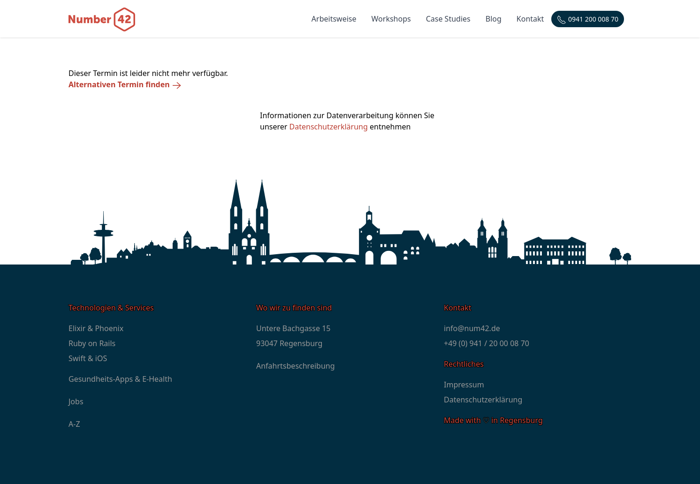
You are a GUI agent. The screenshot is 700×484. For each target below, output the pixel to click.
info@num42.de (472, 328)
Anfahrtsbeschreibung (295, 366)
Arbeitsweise (334, 19)
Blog (494, 19)
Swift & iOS (87, 358)
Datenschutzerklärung (328, 126)
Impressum (464, 384)
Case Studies (448, 19)
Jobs (76, 401)
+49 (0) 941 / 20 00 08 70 (486, 343)
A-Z (74, 424)
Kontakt (530, 19)
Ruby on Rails (91, 343)
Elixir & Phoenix (95, 328)
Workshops (391, 19)
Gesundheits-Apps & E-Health (120, 379)
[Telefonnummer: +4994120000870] (587, 19)
